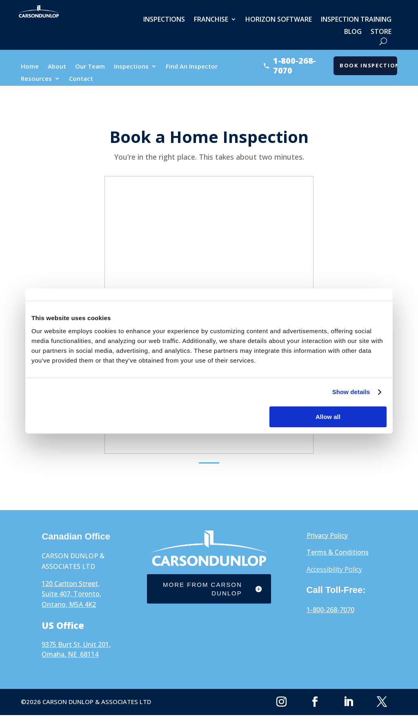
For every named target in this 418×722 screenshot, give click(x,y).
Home (30, 66)
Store (381, 32)
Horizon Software (278, 20)
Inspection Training (356, 20)
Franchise (211, 20)
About (57, 66)
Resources (36, 79)
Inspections (164, 20)
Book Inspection (368, 65)
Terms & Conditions (338, 552)
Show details (351, 391)
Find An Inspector (192, 66)
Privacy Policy (327, 535)
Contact (81, 79)
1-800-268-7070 (330, 609)
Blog (353, 32)
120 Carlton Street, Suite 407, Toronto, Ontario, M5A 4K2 (71, 594)
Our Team (90, 66)
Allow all (328, 416)
